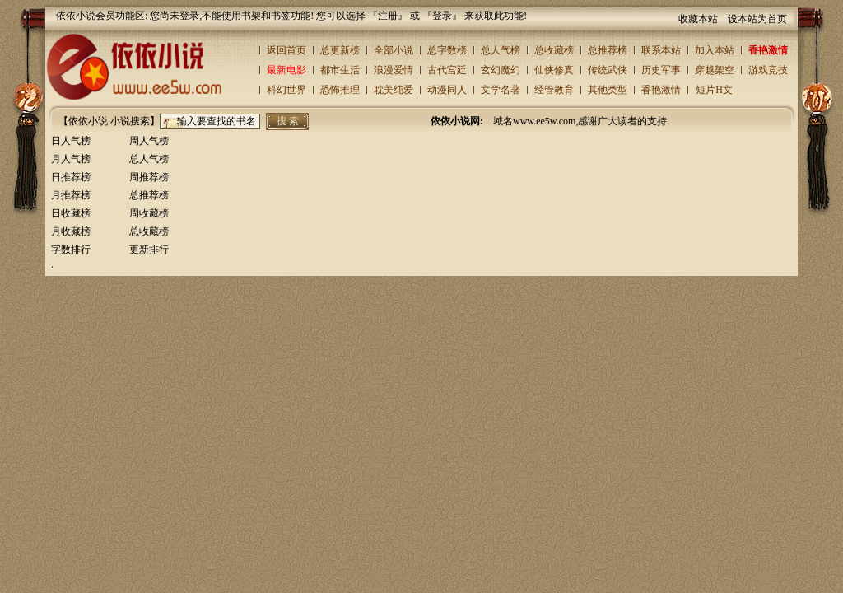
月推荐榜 (71, 195)
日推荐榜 (71, 177)
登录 (442, 15)
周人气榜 (149, 141)
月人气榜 (71, 159)
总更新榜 (340, 50)
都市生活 (340, 70)
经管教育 (554, 90)
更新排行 (149, 249)
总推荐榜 (607, 50)
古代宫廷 (447, 70)
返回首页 (286, 50)
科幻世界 (286, 90)
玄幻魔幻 (500, 70)
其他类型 (607, 90)
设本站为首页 (757, 19)
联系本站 (661, 50)
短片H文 (714, 90)
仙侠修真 (554, 70)
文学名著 (500, 90)
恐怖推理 (340, 90)
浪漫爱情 (393, 70)
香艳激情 (768, 50)
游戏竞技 (768, 70)
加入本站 (714, 50)
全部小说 (393, 50)
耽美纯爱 (393, 90)
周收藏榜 (149, 213)
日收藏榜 (71, 213)
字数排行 (71, 249)
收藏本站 (698, 19)
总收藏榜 (554, 50)
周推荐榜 (149, 177)
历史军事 (661, 70)
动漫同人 (447, 90)
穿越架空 (714, 70)
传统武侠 (607, 70)
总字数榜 (447, 50)
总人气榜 (500, 50)
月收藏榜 (71, 231)
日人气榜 (71, 141)
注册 (388, 15)
